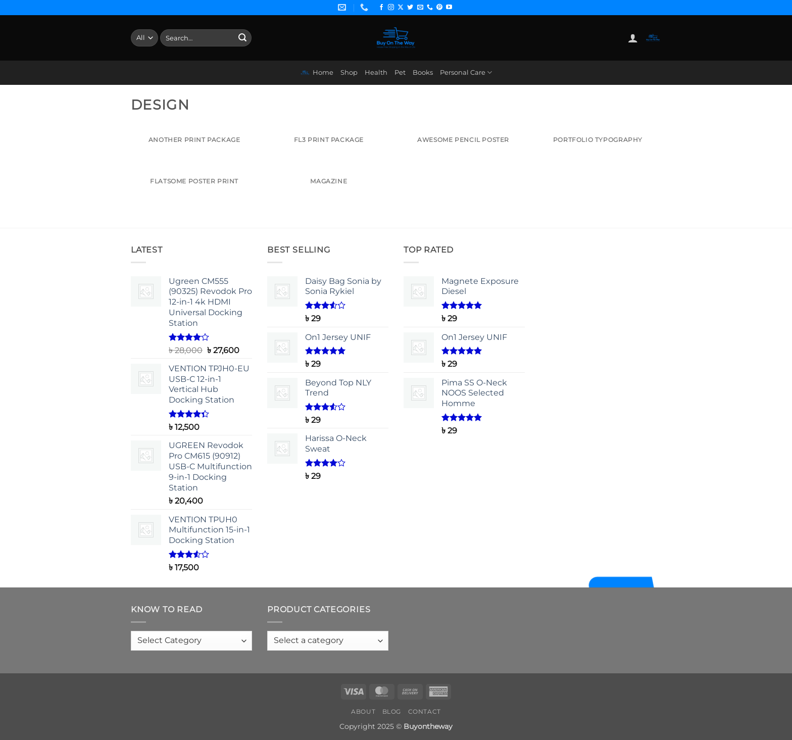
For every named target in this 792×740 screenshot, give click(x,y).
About (363, 711)
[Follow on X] (401, 7)
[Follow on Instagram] (391, 7)
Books (423, 72)
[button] (633, 38)
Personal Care (466, 72)
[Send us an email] (420, 7)
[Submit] (242, 37)
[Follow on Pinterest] (439, 7)
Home (316, 73)
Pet (400, 72)
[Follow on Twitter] (410, 7)
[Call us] (430, 7)
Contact (424, 711)
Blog (391, 711)
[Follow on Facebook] (381, 7)
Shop (349, 72)
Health (376, 72)
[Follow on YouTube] (449, 7)
